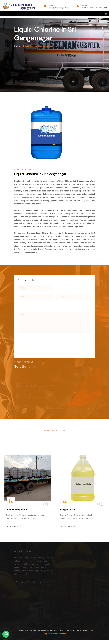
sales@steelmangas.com (59, 8)
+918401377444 (101, 8)
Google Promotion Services (54, 634)
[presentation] (35, 339)
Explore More (13, 526)
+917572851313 (88, 8)
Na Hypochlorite (67, 509)
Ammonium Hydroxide (16, 509)
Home (17, 46)
